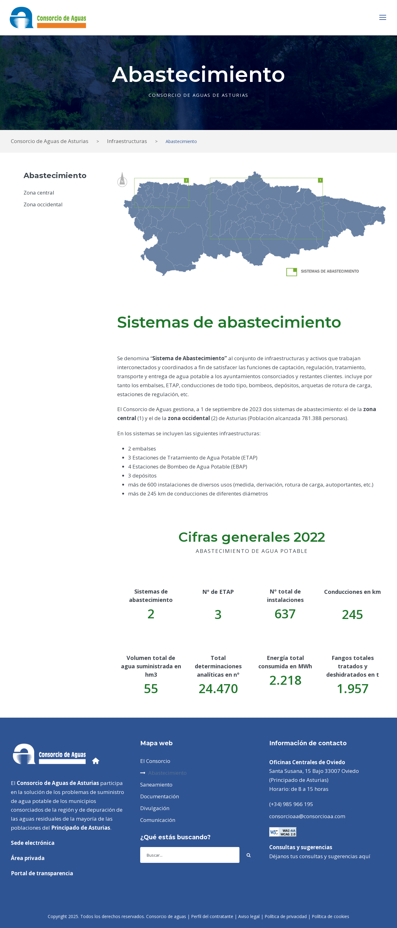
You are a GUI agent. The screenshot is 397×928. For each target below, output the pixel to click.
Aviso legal (249, 916)
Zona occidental (43, 204)
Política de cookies (330, 916)
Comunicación (157, 819)
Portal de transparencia (42, 873)
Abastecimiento (167, 772)
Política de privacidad (286, 916)
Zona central (39, 192)
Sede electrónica (33, 842)
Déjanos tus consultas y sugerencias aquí (319, 856)
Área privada (28, 858)
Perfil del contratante (212, 916)
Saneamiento (156, 784)
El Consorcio (155, 760)
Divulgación (154, 808)
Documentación (159, 796)
